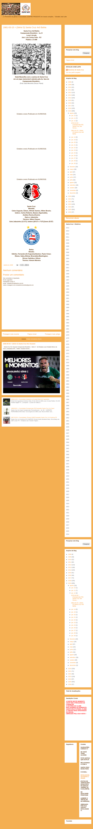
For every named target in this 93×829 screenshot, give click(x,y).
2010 (70, 87)
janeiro (72, 113)
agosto (72, 182)
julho (71, 180)
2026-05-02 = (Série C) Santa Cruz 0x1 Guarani (19, 344)
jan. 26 (73, 155)
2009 (70, 84)
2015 (70, 100)
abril (71, 172)
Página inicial (32, 334)
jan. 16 (73, 139)
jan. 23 (73, 150)
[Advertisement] (78, 35)
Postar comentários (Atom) (33, 339)
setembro (73, 185)
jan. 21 (73, 145)
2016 (70, 103)
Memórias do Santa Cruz (76, 70)
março (72, 169)
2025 (70, 209)
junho (71, 177)
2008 (70, 82)
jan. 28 (73, 160)
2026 (70, 212)
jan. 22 (73, 147)
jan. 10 (73, 115)
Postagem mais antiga (52, 334)
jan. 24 (73, 153)
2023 (70, 204)
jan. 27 (73, 158)
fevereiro (72, 166)
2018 (70, 108)
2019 (70, 111)
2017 (70, 105)
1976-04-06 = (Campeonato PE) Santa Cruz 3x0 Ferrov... (77, 125)
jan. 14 (73, 137)
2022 (70, 201)
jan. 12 (73, 120)
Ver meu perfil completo (73, 72)
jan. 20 (73, 142)
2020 (70, 196)
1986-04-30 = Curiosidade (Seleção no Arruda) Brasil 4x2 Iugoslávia (30, 399)
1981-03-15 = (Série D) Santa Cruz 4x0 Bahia (77, 132)
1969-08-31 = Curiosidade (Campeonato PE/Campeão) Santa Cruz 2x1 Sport (32, 408)
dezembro (73, 193)
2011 (70, 90)
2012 (70, 92)
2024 (70, 207)
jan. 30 (73, 163)
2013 (70, 95)
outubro (72, 187)
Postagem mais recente (11, 334)
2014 (70, 98)
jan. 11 (73, 118)
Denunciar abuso (72, 218)
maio (71, 174)
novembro (73, 190)
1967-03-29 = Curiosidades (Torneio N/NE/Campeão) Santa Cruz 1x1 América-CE (34, 417)
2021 (70, 199)
